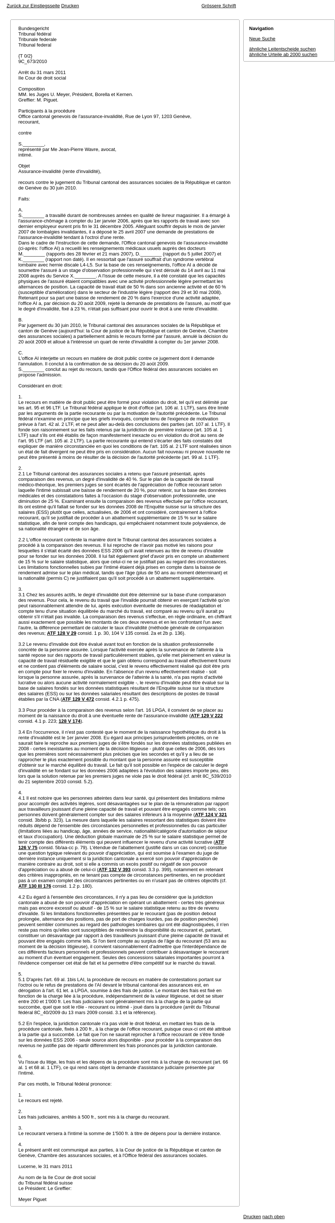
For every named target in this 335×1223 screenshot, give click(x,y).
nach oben (273, 1216)
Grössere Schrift (218, 5)
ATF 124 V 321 (211, 814)
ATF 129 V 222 (207, 715)
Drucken (70, 5)
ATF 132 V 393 (115, 869)
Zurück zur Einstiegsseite (33, 5)
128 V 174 (69, 721)
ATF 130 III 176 (34, 886)
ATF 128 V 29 (61, 633)
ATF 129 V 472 (78, 699)
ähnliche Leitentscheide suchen (282, 49)
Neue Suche (262, 38)
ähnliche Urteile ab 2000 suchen (283, 54)
